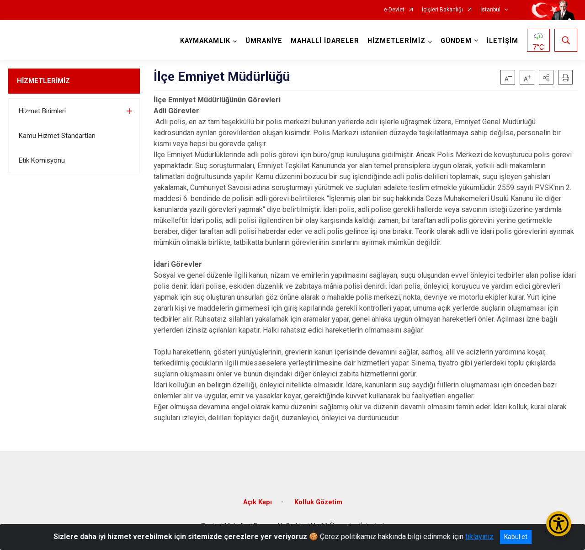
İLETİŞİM (502, 41)
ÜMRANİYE (263, 41)
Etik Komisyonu (42, 160)
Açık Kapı (257, 502)
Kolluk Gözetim (318, 502)
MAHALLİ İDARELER (325, 41)
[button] (546, 77)
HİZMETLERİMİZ (43, 81)
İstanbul (490, 10)
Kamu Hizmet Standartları (57, 136)
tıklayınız (479, 536)
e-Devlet (394, 10)
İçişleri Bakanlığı (442, 10)
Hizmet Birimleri (42, 111)
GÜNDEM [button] (456, 41)
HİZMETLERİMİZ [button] (396, 41)
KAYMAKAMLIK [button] (205, 41)
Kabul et (515, 536)
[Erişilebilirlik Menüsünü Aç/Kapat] (558, 523)
